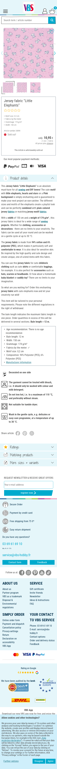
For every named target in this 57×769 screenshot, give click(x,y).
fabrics (11, 211)
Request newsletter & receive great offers (28, 477)
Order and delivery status (42, 640)
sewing (21, 189)
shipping (50, 143)
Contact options (37, 636)
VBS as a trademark (12, 596)
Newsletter (35, 596)
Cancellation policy (11, 627)
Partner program (10, 592)
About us (6, 589)
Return (5, 634)
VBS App (6, 645)
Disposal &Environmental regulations (9, 604)
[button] (4, 53)
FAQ (32, 603)
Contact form (15, 562)
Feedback (42, 562)
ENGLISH (28, 734)
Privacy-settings (10, 631)
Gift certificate (37, 589)
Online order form (11, 620)
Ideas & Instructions (39, 600)
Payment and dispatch (13, 623)
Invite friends (36, 592)
